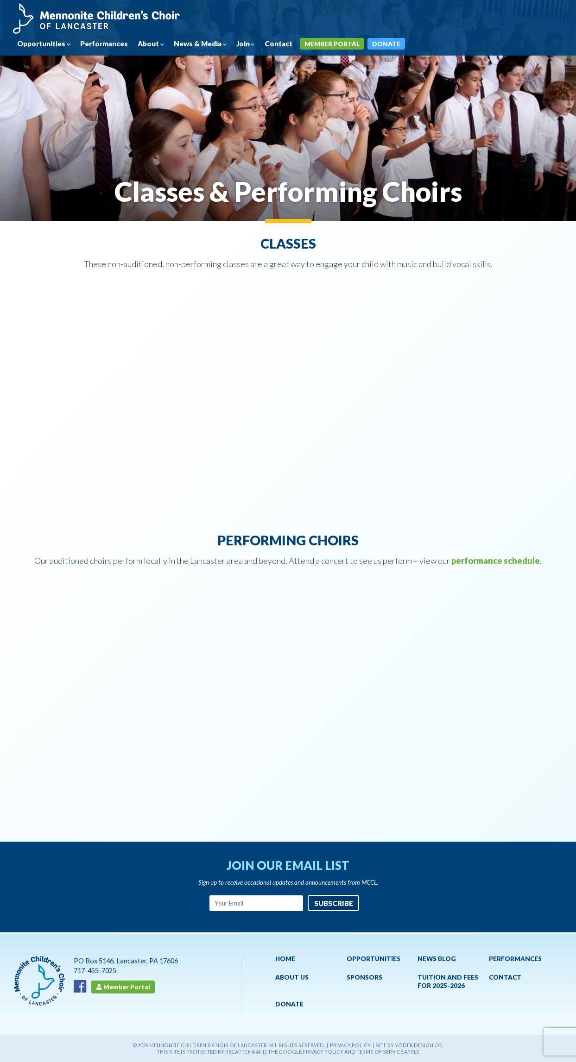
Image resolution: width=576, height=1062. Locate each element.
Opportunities (43, 44)
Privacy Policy (350, 1045)
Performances (108, 44)
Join (252, 44)
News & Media (206, 44)
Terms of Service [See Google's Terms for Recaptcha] (379, 1052)
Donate (400, 44)
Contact (288, 44)
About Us (292, 977)
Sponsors (364, 977)
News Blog (437, 958)
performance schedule (495, 561)
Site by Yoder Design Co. (409, 1045)
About (155, 44)
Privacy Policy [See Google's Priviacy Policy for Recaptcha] (323, 1052)
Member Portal (344, 44)
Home (285, 958)
